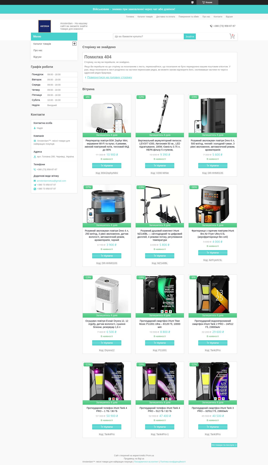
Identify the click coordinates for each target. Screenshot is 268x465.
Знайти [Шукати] (189, 36)
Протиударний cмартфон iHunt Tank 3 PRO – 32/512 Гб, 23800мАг (213, 409)
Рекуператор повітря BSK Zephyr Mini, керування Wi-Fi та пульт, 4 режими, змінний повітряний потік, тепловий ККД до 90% (107, 145)
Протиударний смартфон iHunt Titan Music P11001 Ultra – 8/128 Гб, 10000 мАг (159, 324)
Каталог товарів (145, 16)
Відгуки (229, 16)
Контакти (218, 16)
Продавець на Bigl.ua (134, 458)
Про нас (206, 16)
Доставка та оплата (165, 16)
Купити (108, 165)
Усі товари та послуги (223, 445)
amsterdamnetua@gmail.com (51, 181)
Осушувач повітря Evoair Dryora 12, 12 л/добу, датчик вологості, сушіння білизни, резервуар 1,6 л (106, 324)
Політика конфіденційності (173, 462)
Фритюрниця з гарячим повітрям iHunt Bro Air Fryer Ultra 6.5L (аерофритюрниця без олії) (213, 233)
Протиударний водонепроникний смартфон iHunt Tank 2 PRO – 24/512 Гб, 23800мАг (212, 324)
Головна (130, 16)
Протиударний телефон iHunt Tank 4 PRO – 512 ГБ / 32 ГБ (160, 409)
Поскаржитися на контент (146, 462)
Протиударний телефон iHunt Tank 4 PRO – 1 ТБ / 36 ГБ (107, 409)
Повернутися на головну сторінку (109, 77)
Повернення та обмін (189, 16)
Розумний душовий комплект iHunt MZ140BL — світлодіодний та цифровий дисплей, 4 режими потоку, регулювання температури (159, 235)
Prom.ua (150, 455)
